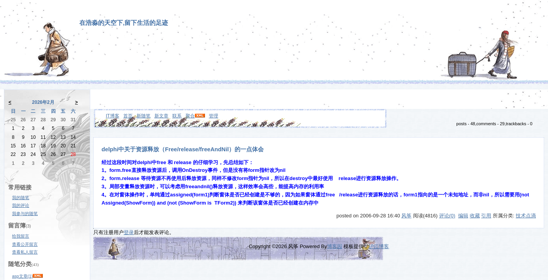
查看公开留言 (25, 244)
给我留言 (20, 236)
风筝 (406, 216)
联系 (177, 116)
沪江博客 (379, 246)
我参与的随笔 (25, 213)
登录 (129, 232)
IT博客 (112, 116)
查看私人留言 (25, 252)
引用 (486, 216)
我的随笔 (20, 197)
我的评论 (20, 205)
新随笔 (144, 116)
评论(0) (447, 216)
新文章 (161, 116)
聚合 (190, 116)
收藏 (475, 216)
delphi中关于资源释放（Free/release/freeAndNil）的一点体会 (183, 149)
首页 (128, 116)
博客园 (334, 246)
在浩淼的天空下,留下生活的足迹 (123, 22)
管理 (213, 116)
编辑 (463, 216)
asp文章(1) (22, 276)
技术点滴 (526, 216)
